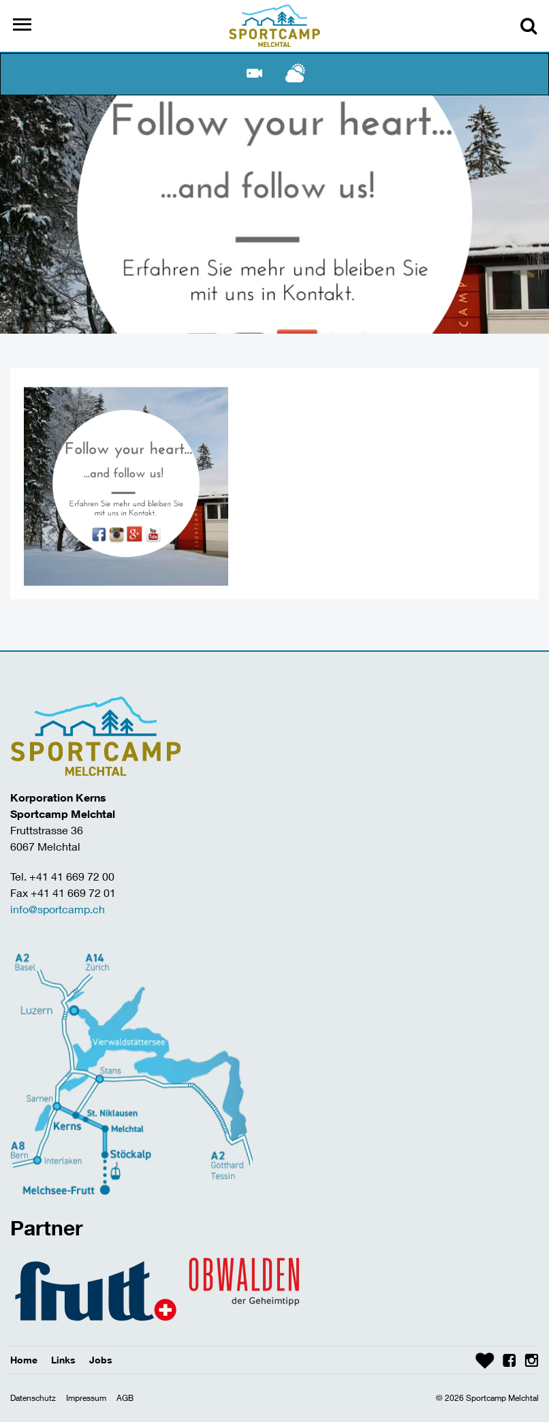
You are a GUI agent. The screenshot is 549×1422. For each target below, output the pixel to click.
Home (23, 1359)
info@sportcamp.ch (57, 908)
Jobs (100, 1359)
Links (63, 1359)
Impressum (86, 1398)
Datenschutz (33, 1398)
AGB (125, 1398)
